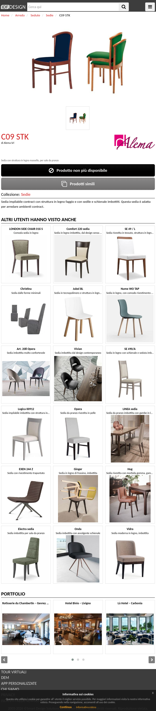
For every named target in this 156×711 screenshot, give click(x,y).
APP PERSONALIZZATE (19, 683)
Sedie (26, 194)
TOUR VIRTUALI (13, 672)
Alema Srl (9, 142)
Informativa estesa (86, 707)
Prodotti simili (78, 183)
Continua (65, 707)
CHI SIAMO (10, 689)
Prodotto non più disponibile (78, 170)
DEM (5, 677)
